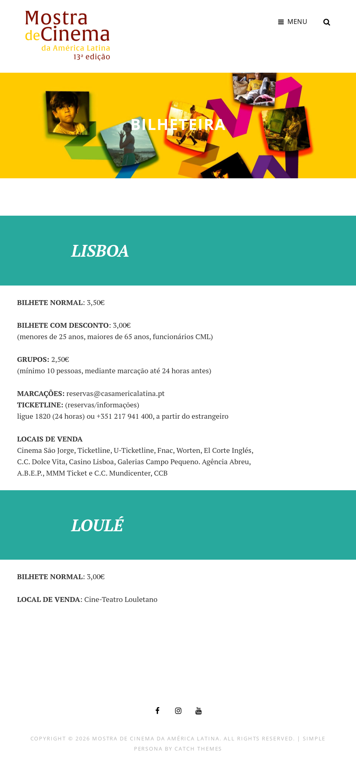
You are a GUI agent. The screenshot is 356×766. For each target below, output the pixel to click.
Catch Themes (198, 746)
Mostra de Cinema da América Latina (156, 736)
